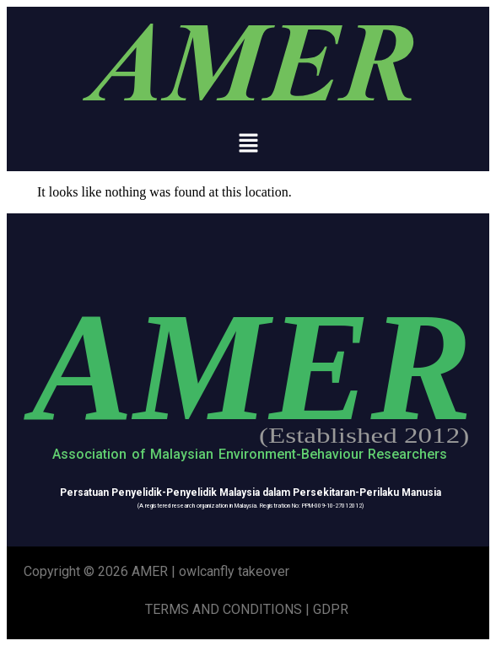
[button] (248, 144)
